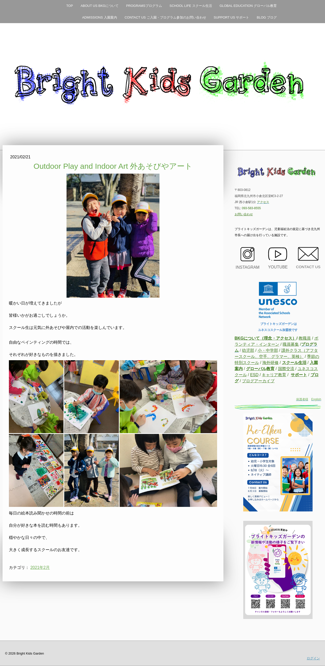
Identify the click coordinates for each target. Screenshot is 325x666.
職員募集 (291, 344)
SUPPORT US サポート (231, 17)
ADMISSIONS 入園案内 (99, 17)
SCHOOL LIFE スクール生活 (191, 6)
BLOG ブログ (267, 17)
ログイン (313, 658)
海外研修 (270, 362)
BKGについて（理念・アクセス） (266, 338)
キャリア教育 (274, 375)
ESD (254, 375)
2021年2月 (40, 567)
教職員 (305, 338)
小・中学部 (268, 350)
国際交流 (286, 369)
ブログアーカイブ (258, 381)
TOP (69, 6)
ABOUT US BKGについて (99, 6)
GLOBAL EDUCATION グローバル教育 (248, 6)
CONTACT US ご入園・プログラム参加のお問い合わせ (165, 17)
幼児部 (248, 350)
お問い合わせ (244, 214)
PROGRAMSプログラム (144, 6)
